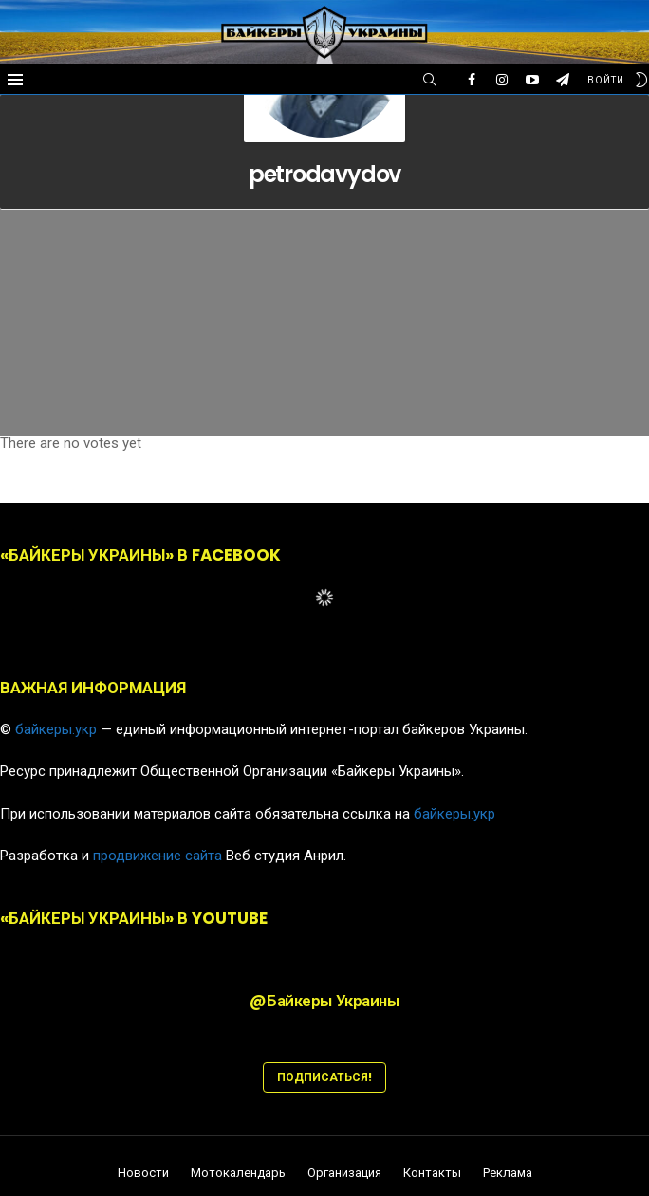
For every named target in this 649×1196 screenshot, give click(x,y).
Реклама (507, 1173)
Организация (344, 1173)
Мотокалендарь (238, 1173)
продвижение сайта (157, 855)
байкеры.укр (56, 729)
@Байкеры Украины (324, 1000)
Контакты (432, 1173)
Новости (143, 1173)
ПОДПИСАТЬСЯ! (324, 1077)
